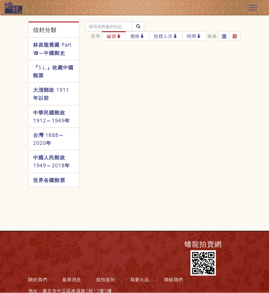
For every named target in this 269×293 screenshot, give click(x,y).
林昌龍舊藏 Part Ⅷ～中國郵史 (52, 48)
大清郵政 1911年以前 (51, 93)
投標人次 (166, 36)
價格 (137, 36)
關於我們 (38, 279)
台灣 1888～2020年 (48, 139)
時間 (194, 36)
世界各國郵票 (49, 180)
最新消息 (71, 279)
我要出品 (139, 279)
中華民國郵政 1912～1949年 (51, 116)
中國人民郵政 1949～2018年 (51, 161)
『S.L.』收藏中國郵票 (53, 71)
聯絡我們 (173, 279)
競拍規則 (105, 279)
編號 (114, 36)
